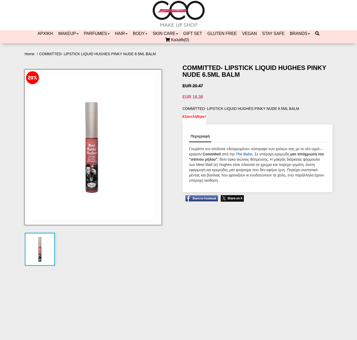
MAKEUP (68, 33)
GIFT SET (192, 33)
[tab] (40, 249)
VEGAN (249, 33)
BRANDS (300, 33)
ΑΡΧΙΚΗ (45, 33)
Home (30, 54)
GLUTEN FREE (222, 33)
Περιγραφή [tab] (200, 136)
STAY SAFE (273, 33)
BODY (140, 33)
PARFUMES (97, 33)
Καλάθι (178, 40)
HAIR (121, 33)
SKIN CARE (165, 33)
